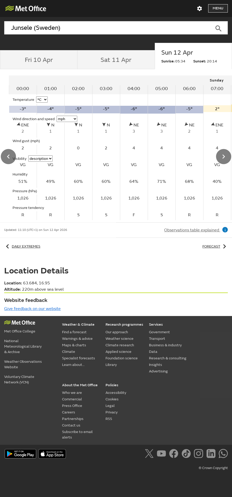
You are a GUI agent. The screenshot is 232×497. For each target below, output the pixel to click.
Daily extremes (22, 246)
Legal (110, 406)
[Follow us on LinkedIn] (212, 454)
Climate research (120, 345)
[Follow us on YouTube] (162, 454)
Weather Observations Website (23, 364)
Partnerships (73, 419)
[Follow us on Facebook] (174, 454)
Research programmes (124, 324)
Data (153, 351)
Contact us (71, 425)
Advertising (158, 371)
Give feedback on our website (32, 308)
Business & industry (165, 345)
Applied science (118, 351)
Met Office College (19, 331)
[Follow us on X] (150, 454)
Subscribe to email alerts (77, 435)
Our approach (117, 332)
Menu (218, 8)
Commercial (72, 399)
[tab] (38, 59)
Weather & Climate (78, 324)
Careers (68, 412)
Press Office (72, 406)
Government (159, 332)
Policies (112, 385)
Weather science (120, 338)
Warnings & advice (77, 338)
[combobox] (106, 27)
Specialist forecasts (78, 358)
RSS (109, 419)
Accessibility (116, 392)
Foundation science (122, 358)
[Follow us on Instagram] (199, 454)
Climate (68, 351)
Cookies (112, 399)
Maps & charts (74, 345)
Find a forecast (74, 332)
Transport (157, 338)
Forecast (215, 246)
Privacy (112, 412)
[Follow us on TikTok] (187, 454)
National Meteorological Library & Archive (23, 346)
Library (111, 364)
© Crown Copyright (213, 468)
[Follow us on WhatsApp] (223, 454)
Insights (155, 364)
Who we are (72, 392)
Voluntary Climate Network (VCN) (19, 379)
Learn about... (73, 364)
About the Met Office (80, 385)
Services (156, 324)
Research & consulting (167, 358)
